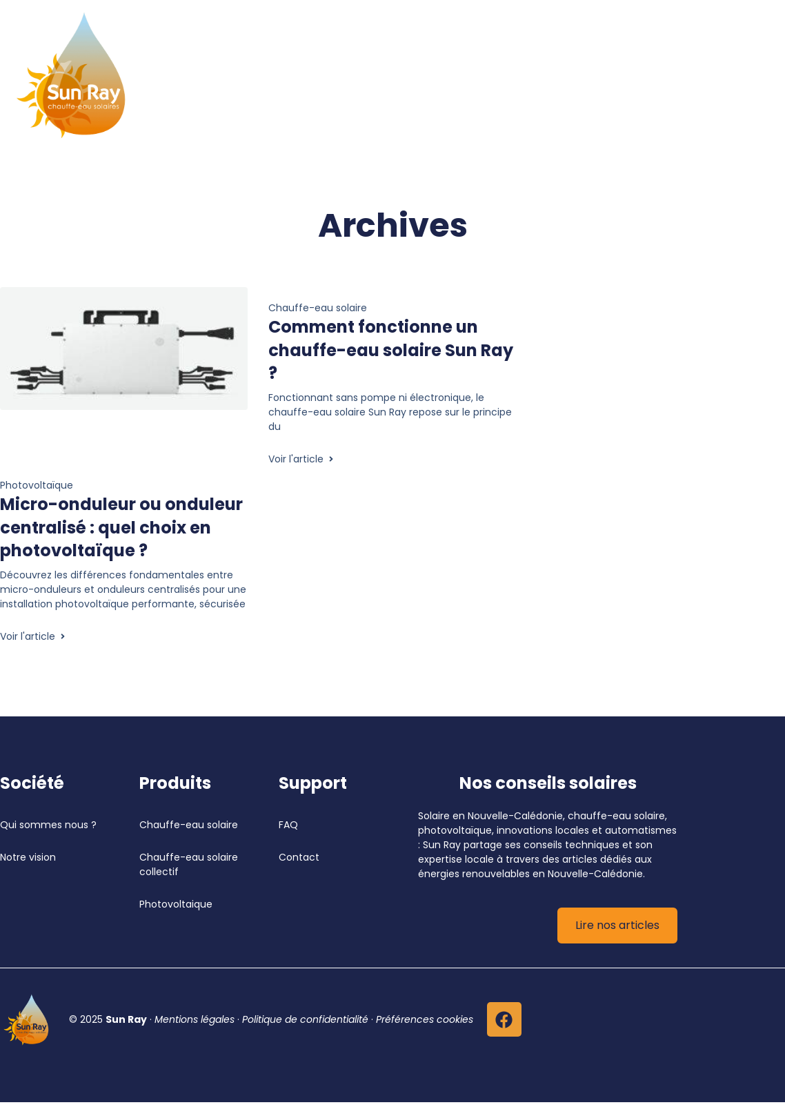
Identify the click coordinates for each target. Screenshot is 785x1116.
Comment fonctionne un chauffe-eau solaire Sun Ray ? (390, 349)
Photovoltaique (175, 904)
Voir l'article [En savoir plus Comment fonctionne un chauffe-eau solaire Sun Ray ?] (301, 459)
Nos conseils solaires (548, 783)
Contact (299, 857)
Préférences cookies (424, 1019)
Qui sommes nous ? (48, 825)
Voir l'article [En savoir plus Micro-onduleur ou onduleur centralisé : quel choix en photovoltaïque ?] (33, 636)
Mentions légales (195, 1019)
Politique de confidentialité (305, 1019)
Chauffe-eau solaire (188, 825)
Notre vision (28, 857)
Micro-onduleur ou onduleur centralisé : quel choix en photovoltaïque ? (121, 527)
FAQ (288, 825)
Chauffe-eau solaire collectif (190, 864)
